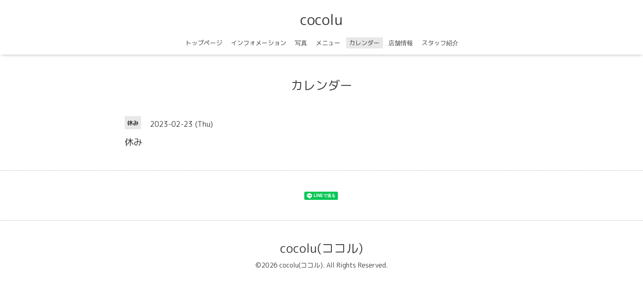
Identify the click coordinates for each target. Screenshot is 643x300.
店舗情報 (400, 43)
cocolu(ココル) (321, 248)
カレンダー (364, 43)
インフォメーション (258, 43)
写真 (301, 43)
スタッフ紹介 (440, 43)
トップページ (203, 43)
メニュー (328, 43)
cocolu (321, 19)
